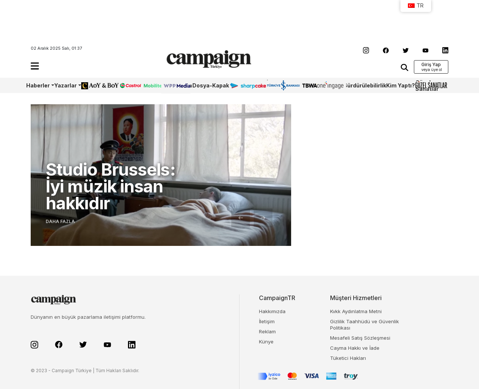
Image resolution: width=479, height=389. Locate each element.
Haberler (38, 85)
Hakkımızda (272, 311)
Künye (266, 342)
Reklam (267, 331)
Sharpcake (244, 85)
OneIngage (330, 85)
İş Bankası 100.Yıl (277, 85)
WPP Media (176, 85)
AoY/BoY (92, 85)
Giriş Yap (431, 64)
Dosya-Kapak (210, 85)
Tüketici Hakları (348, 358)
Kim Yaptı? (400, 85)
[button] (35, 66)
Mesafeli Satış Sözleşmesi (360, 338)
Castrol (129, 85)
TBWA (309, 85)
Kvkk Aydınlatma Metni (356, 311)
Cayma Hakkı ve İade (354, 348)
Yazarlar (65, 85)
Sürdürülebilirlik (365, 85)
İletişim (267, 321)
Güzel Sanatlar (427, 85)
